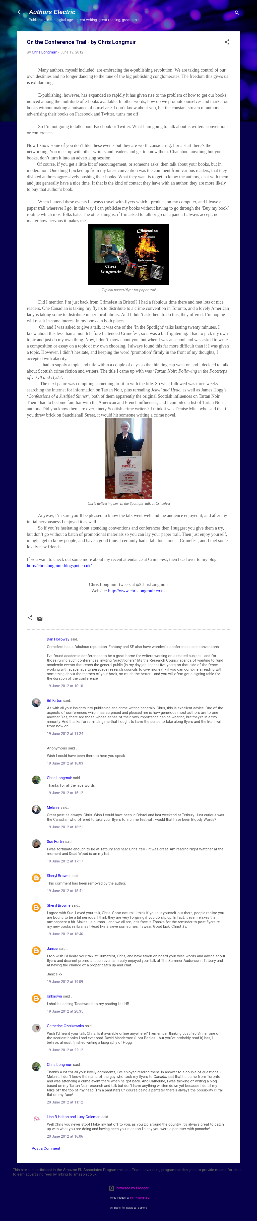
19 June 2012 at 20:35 (65, 1011)
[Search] (237, 13)
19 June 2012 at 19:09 (65, 981)
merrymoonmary (139, 1197)
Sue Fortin (55, 841)
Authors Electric (52, 12)
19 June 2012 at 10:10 (65, 686)
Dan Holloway (58, 639)
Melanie (53, 807)
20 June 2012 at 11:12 (65, 1102)
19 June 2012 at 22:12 (65, 1050)
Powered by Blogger (129, 1188)
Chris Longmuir (59, 778)
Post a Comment (46, 1148)
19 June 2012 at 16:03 (65, 763)
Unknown (54, 996)
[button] (227, 43)
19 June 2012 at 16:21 (65, 827)
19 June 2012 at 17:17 (65, 861)
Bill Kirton (54, 700)
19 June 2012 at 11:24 (65, 733)
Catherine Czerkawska (65, 1026)
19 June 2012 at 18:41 (65, 891)
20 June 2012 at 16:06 (65, 1136)
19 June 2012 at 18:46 (65, 934)
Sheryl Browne (59, 876)
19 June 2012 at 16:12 (65, 793)
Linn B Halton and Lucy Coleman (73, 1117)
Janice (52, 948)
